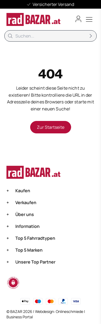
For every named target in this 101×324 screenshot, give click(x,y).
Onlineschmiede (70, 311)
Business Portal (19, 316)
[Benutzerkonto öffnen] (78, 19)
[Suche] (50, 36)
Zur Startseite (50, 127)
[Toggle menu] (89, 19)
